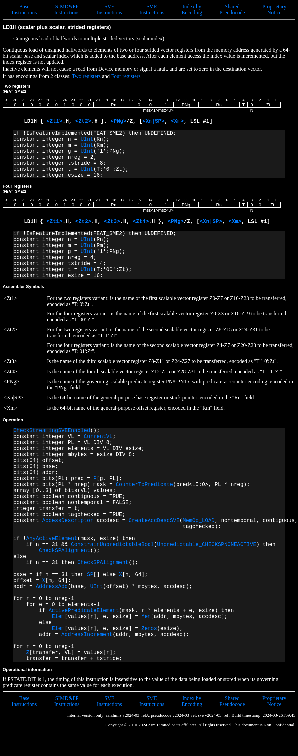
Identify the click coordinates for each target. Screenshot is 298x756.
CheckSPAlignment (64, 551)
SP (90, 575)
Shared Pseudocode (232, 9)
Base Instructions (24, 9)
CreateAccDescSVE (154, 521)
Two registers (86, 76)
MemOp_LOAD (199, 521)
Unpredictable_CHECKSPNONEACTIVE (206, 545)
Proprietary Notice (274, 9)
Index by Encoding (192, 9)
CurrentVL (98, 437)
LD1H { (35, 121)
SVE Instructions (109, 9)
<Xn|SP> (153, 121)
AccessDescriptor (67, 521)
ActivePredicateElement (84, 611)
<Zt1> (54, 121)
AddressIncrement (87, 635)
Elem (58, 617)
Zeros (149, 629)
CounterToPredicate (144, 485)
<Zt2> (83, 121)
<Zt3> (112, 222)
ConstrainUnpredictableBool (112, 545)
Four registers (125, 76)
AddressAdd (52, 587)
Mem (146, 617)
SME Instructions (151, 9)
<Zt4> (141, 222)
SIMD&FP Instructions (67, 9)
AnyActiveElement (51, 539)
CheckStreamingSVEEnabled (51, 431)
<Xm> (177, 121)
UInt (87, 139)
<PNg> (118, 121)
